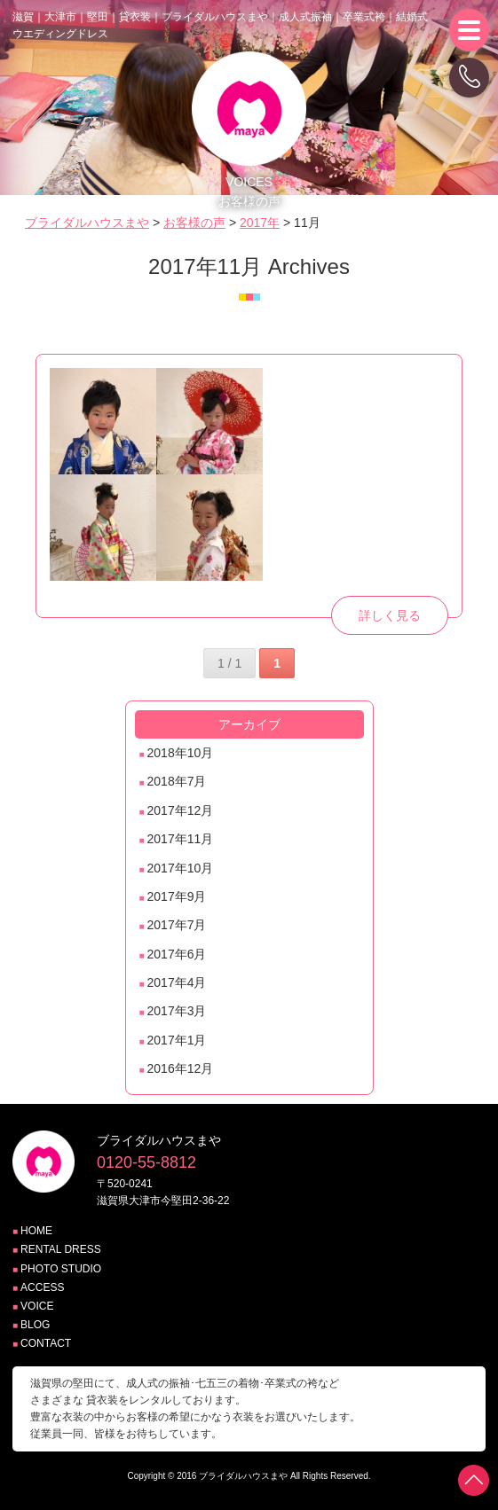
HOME (36, 1230)
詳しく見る (390, 615)
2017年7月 (177, 925)
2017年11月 (180, 839)
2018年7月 (177, 781)
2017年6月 (177, 954)
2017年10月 (180, 868)
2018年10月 (180, 753)
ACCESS (42, 1287)
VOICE (36, 1306)
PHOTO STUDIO (60, 1269)
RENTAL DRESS (60, 1249)
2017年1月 (177, 1040)
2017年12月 (180, 810)
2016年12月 (180, 1068)
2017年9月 (177, 896)
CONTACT (45, 1343)
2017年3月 (177, 1011)
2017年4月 (177, 982)
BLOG (35, 1324)
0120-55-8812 (146, 1162)
